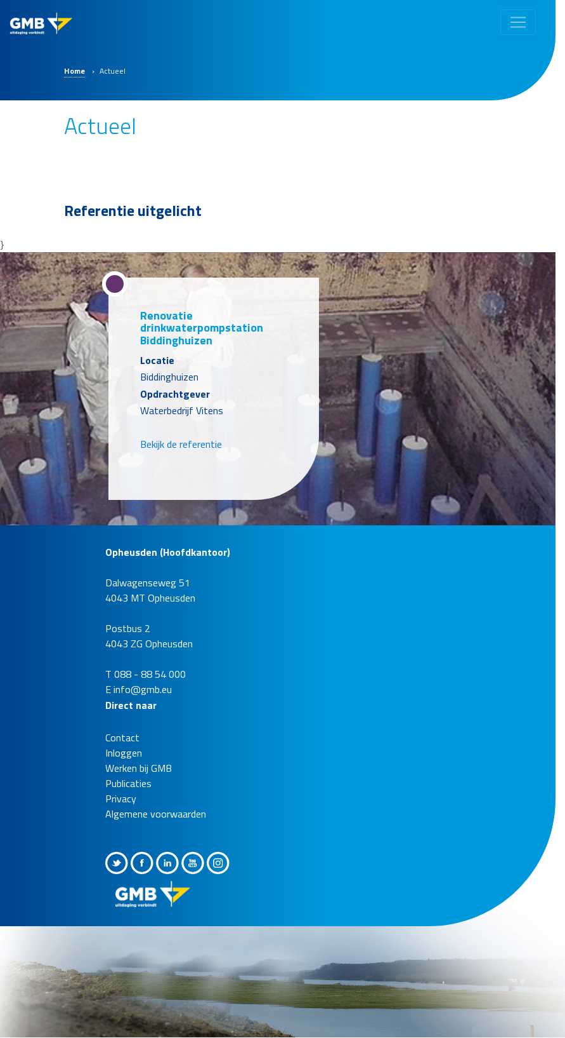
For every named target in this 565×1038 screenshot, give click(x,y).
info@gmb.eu (143, 689)
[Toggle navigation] (518, 22)
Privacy (120, 798)
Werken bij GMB (138, 768)
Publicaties (128, 783)
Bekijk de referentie (181, 444)
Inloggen (123, 752)
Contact (122, 737)
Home (74, 71)
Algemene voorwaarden (155, 813)
